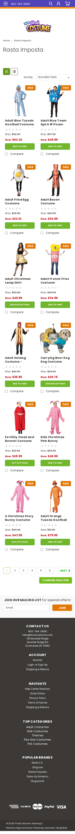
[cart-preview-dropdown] (67, 3)
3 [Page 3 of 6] (23, 570)
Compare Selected (55, 580)
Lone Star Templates (55, 827)
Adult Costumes (37, 727)
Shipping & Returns (37, 669)
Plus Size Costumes (37, 740)
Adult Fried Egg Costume (17, 201)
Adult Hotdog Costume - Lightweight (15, 360)
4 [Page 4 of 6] (32, 570)
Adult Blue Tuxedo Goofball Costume (19, 122)
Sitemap (36, 823)
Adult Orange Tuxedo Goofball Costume (54, 518)
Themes (37, 735)
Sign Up (42, 664)
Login (31, 664)
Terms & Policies (37, 702)
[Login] (58, 4)
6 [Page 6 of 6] (50, 570)
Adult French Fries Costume (55, 281)
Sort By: (28, 77)
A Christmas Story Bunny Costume (19, 518)
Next (66, 571)
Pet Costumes (38, 744)
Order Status (37, 693)
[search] (50, 4)
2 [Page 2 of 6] (15, 570)
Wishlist (37, 660)
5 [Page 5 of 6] (41, 570)
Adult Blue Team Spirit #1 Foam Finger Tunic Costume (54, 123)
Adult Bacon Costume (50, 201)
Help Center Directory (37, 689)
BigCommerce (24, 827)
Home (6, 40)
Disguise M (37, 781)
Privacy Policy (37, 698)
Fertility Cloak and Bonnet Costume (19, 439)
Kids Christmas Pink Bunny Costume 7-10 (52, 439)
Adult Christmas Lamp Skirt (18, 281)
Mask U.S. (37, 762)
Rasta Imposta (22, 40)
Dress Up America (37, 776)
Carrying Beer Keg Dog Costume (55, 360)
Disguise (37, 767)
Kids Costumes (37, 731)
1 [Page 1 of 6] (6, 570)
